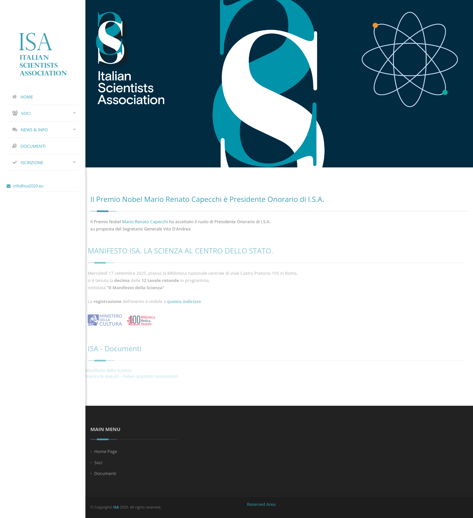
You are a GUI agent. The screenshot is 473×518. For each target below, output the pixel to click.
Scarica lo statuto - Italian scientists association (127, 376)
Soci (98, 462)
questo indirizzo (182, 301)
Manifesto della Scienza (104, 370)
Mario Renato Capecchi (145, 222)
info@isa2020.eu (25, 186)
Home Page (105, 451)
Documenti (105, 473)
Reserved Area (261, 504)
